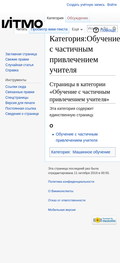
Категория (60, 152)
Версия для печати (20, 103)
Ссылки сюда (15, 87)
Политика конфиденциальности (71, 181)
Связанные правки (19, 92)
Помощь (108, 30)
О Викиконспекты (60, 191)
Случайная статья (19, 65)
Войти (112, 5)
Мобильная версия (62, 209)
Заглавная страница (21, 54)
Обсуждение (77, 18)
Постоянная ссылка (20, 108)
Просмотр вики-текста (49, 29)
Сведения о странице (22, 114)
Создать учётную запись (86, 5)
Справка (11, 70)
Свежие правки (17, 59)
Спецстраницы (16, 98)
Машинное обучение (91, 152)
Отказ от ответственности (67, 200)
